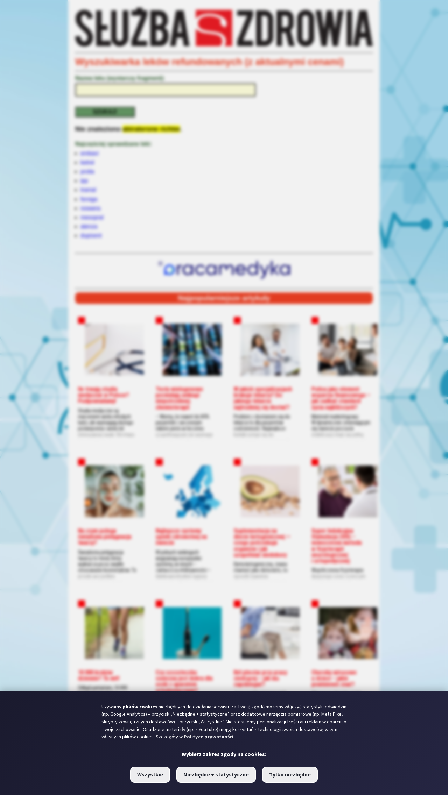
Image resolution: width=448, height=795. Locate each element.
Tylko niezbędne (290, 775)
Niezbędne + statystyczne (216, 775)
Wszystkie (150, 775)
